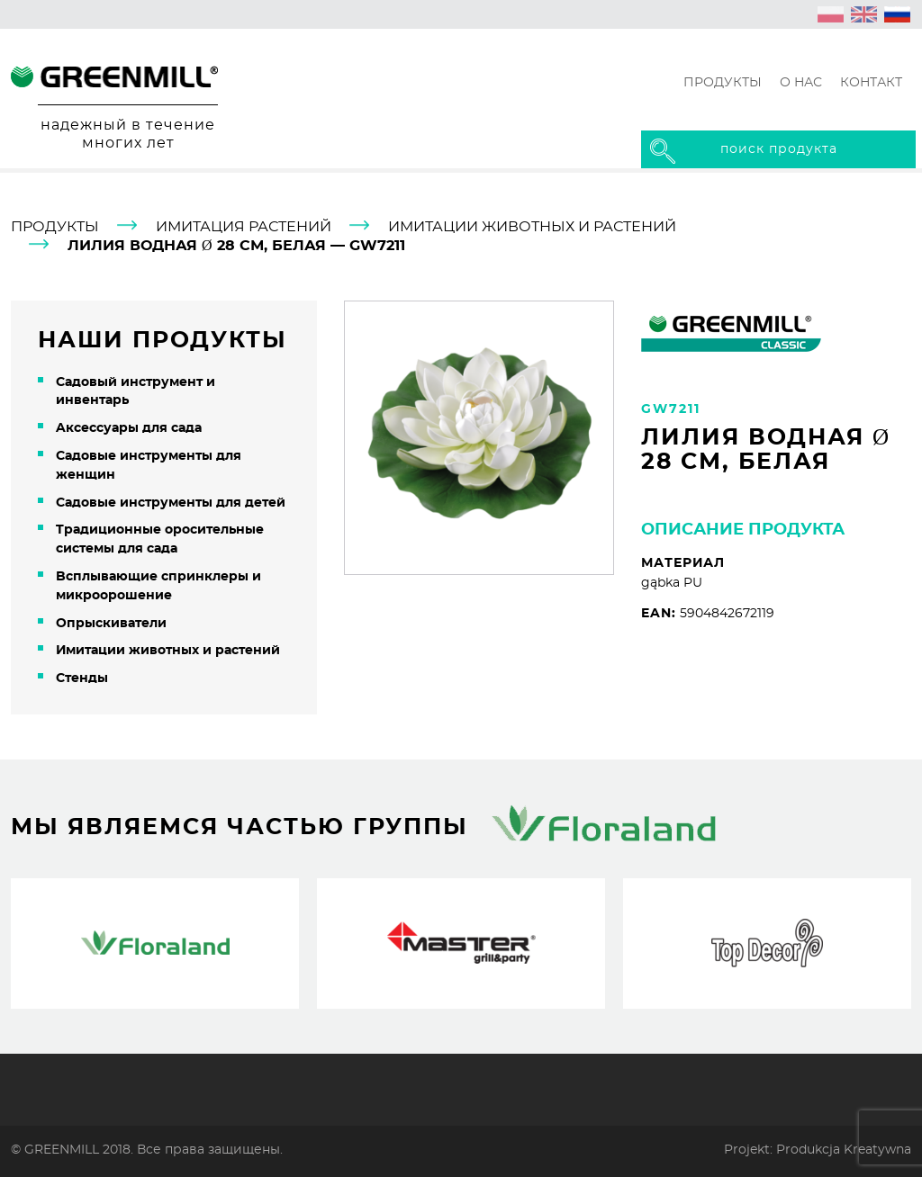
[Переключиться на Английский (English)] (864, 14)
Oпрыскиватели (111, 623)
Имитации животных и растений (532, 227)
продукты (55, 227)
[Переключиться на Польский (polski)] (831, 14)
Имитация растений (243, 227)
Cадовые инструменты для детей (170, 503)
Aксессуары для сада (129, 428)
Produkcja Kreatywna (843, 1149)
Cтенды (82, 678)
